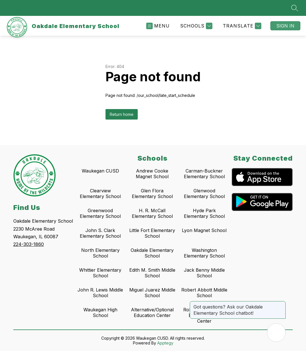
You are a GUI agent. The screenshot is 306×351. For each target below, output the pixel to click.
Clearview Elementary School (100, 193)
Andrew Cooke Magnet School (152, 173)
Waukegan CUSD (100, 171)
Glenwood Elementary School (204, 193)
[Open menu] (158, 25)
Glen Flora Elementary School (152, 193)
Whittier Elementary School (100, 272)
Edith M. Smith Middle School (152, 272)
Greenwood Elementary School (100, 213)
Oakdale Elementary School (152, 253)
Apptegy (165, 343)
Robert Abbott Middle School (204, 292)
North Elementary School (100, 253)
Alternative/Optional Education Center (152, 312)
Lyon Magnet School (204, 230)
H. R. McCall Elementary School (152, 213)
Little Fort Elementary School (152, 233)
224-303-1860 (28, 244)
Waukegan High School (100, 312)
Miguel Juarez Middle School (152, 292)
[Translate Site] (241, 25)
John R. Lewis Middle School (100, 292)
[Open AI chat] (276, 333)
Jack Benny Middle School (204, 272)
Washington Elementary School (204, 253)
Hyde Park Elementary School (204, 213)
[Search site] (294, 8)
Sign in (285, 26)
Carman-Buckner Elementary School (204, 173)
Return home (121, 114)
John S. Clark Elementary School (100, 233)
